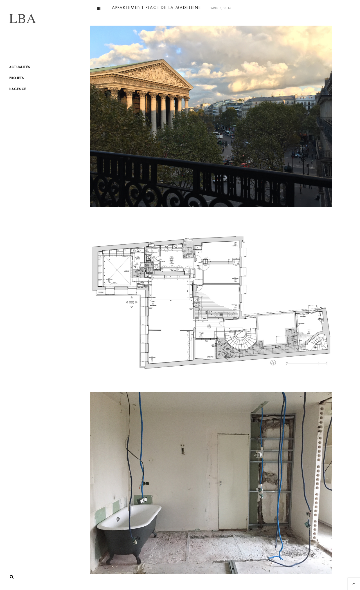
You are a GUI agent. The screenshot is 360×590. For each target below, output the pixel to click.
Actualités (19, 67)
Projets (16, 78)
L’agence (17, 89)
